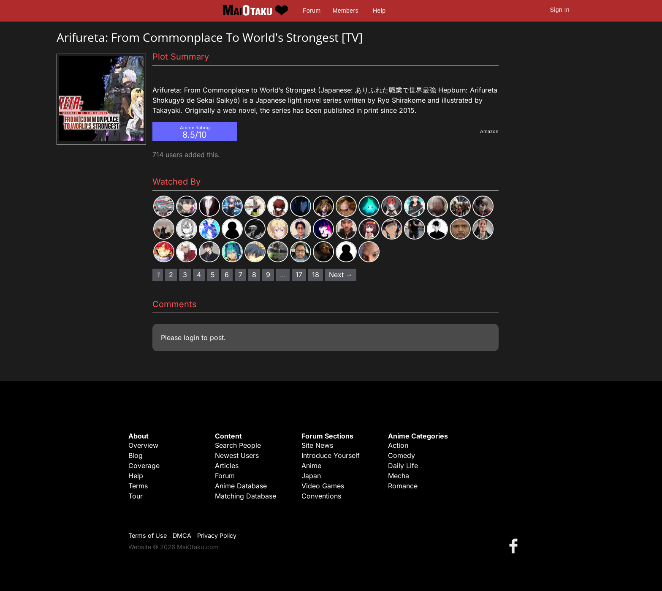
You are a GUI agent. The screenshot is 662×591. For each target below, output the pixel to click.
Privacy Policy (216, 535)
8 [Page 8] (254, 274)
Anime (311, 465)
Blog (135, 455)
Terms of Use (147, 535)
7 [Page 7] (240, 274)
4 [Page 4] (199, 274)
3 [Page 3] (185, 274)
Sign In (560, 9)
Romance (403, 486)
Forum (311, 10)
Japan (311, 475)
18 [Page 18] (315, 274)
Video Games (322, 486)
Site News (317, 445)
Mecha (398, 475)
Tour (135, 496)
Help (379, 10)
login (191, 337)
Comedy (401, 455)
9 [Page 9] (268, 274)
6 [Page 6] (227, 274)
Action (398, 445)
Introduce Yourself (330, 455)
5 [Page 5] (213, 274)
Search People (238, 445)
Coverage (144, 465)
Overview (143, 445)
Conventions (321, 496)
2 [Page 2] (171, 274)
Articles (227, 465)
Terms (138, 486)
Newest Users (237, 455)
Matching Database (245, 496)
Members (345, 10)
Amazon (489, 131)
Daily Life (403, 465)
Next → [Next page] (341, 274)
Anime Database (241, 486)
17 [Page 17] (299, 274)
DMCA (182, 535)
